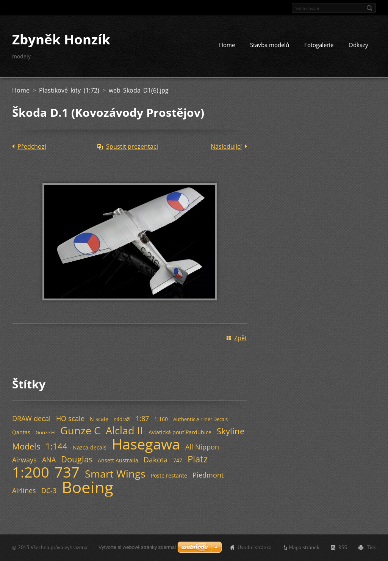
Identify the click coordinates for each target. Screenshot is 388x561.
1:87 (142, 418)
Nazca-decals (89, 447)
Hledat (369, 8)
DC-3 (48, 490)
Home (227, 45)
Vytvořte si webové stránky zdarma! (137, 547)
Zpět (240, 338)
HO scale (70, 418)
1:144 (56, 446)
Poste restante (169, 475)
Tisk (371, 547)
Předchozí (31, 146)
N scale (99, 419)
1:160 (161, 419)
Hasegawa (146, 444)
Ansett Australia (118, 460)
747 (177, 460)
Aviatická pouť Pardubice (180, 432)
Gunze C (80, 430)
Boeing (87, 487)
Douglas (76, 459)
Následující (226, 146)
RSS (342, 547)
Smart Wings (115, 474)
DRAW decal (31, 418)
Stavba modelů (269, 45)
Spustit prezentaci (132, 146)
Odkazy (358, 45)
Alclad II (124, 430)
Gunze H (45, 432)
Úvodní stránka (255, 547)
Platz (198, 459)
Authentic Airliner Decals (200, 419)
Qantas (21, 432)
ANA (49, 459)
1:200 (30, 472)
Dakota (156, 459)
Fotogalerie (318, 45)
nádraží (122, 419)
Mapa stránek (304, 547)
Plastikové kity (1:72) (69, 90)
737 (67, 472)
